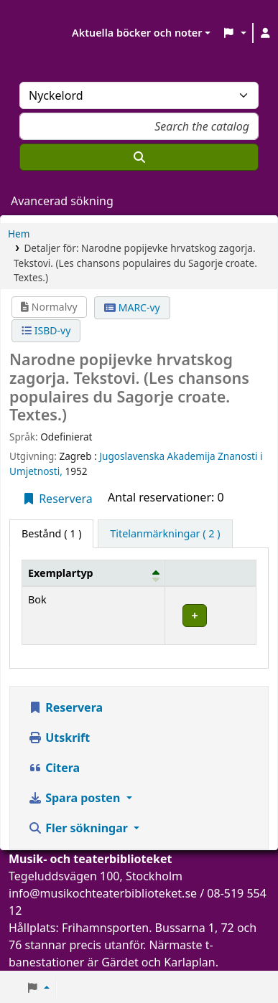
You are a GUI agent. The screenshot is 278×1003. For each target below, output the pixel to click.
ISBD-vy (46, 330)
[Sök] (139, 157)
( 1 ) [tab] (51, 533)
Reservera (57, 499)
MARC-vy (132, 307)
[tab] (165, 533)
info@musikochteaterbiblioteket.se (103, 893)
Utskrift (59, 737)
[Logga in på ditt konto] (266, 33)
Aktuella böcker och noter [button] (137, 32)
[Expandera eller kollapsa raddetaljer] (210, 616)
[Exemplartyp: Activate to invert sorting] (93, 572)
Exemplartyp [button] (60, 573)
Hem (18, 233)
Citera (54, 768)
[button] (233, 33)
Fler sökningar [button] (79, 828)
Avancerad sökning (62, 201)
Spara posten (75, 798)
